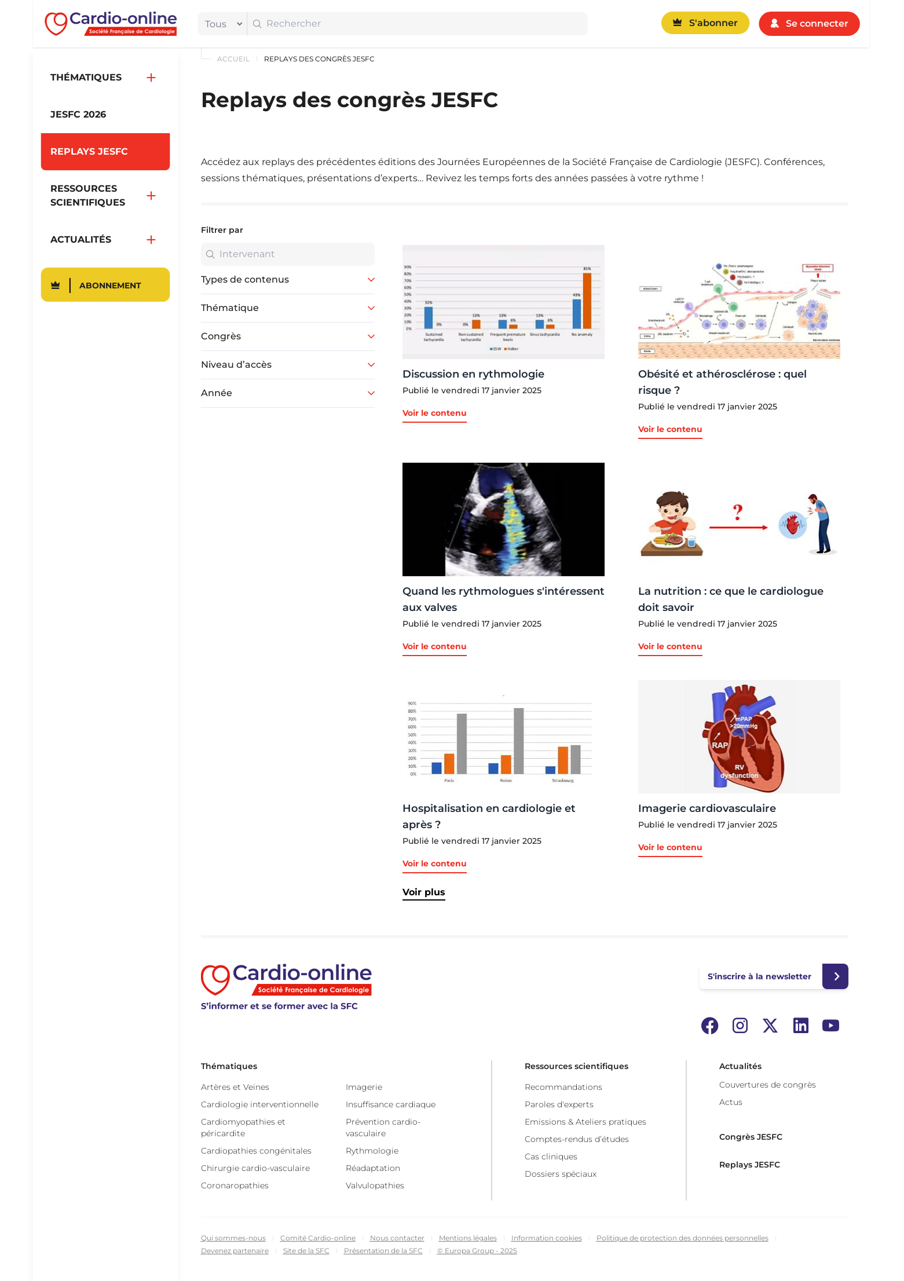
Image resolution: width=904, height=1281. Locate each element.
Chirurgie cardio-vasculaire (255, 1168)
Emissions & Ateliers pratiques (585, 1122)
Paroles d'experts (559, 1104)
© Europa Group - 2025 (477, 1250)
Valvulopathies (375, 1185)
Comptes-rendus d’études (577, 1139)
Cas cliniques (551, 1156)
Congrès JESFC (750, 1137)
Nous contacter (397, 1238)
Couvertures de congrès (767, 1084)
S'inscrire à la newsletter (759, 976)
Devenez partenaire (235, 1250)
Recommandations (563, 1087)
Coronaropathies (235, 1185)
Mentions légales (468, 1238)
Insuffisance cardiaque (390, 1104)
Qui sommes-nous (233, 1238)
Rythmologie (372, 1150)
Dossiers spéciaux (560, 1174)
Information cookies (546, 1238)
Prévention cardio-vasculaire (383, 1128)
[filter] (220, 23)
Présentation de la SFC (383, 1250)
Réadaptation (373, 1168)
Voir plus (423, 892)
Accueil (233, 58)
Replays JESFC (749, 1164)
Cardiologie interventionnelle (260, 1104)
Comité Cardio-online (318, 1238)
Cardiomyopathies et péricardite (243, 1128)
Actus (730, 1102)
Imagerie (364, 1087)
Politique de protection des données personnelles (682, 1238)
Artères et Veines (235, 1087)
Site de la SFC (306, 1250)
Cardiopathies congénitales (256, 1150)
